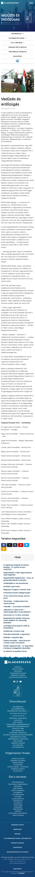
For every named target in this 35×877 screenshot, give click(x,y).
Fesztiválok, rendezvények (18, 784)
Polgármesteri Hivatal (16, 38)
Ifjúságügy (18, 803)
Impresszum (17, 829)
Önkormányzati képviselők (17, 711)
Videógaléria (18, 788)
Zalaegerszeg (9, 3)
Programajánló (18, 782)
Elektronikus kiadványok (18, 813)
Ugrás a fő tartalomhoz (29, 0)
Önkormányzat (16, 33)
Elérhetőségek (18, 762)
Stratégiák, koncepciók (18, 733)
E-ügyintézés (18, 765)
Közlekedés (18, 807)
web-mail (17, 834)
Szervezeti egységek (18, 760)
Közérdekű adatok (18, 769)
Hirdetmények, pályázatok (17, 51)
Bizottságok (18, 722)
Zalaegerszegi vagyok (18, 673)
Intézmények (18, 792)
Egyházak (18, 796)
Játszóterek (18, 805)
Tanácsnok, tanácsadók (18, 718)
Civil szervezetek (18, 794)
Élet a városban (16, 42)
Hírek (17, 22)
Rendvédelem (18, 809)
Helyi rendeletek (18, 730)
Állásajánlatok (18, 799)
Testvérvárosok (18, 747)
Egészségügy (18, 801)
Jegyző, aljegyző (18, 758)
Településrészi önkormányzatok (18, 724)
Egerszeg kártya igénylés (17, 47)
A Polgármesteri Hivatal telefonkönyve (17, 838)
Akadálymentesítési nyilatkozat (17, 852)
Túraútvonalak (18, 815)
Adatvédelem (17, 847)
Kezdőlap (6, 22)
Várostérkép (18, 741)
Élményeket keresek (18, 675)
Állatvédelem (18, 745)
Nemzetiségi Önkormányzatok (18, 726)
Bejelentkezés (17, 868)
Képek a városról (18, 790)
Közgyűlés (18, 720)
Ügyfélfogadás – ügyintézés (17, 767)
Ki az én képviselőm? (18, 715)
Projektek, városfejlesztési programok (18, 735)
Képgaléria (18, 671)
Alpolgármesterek (18, 709)
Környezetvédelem (18, 743)
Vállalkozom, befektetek (18, 677)
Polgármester (18, 707)
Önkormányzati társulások (18, 739)
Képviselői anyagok (17, 843)
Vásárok (18, 811)
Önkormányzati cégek (18, 737)
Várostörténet (18, 669)
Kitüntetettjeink (18, 728)
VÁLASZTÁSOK (17, 56)
